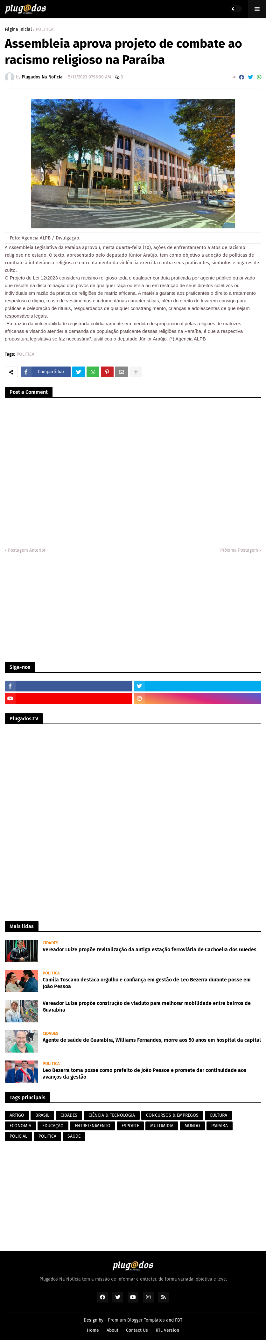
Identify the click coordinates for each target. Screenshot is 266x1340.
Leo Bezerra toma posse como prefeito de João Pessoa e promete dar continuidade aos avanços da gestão (144, 1073)
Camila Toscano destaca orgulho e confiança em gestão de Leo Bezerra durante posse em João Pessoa (147, 983)
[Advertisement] (133, 607)
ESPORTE (130, 1125)
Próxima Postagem (239, 550)
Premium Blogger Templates (136, 1320)
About (112, 1330)
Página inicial (18, 29)
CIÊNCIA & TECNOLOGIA (111, 1115)
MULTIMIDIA (161, 1125)
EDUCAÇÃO (53, 1125)
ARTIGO (17, 1115)
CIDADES (68, 1115)
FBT (178, 1320)
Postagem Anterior (27, 550)
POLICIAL (18, 1136)
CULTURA (218, 1115)
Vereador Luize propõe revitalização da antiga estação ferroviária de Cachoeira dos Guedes (149, 949)
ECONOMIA (20, 1125)
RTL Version (167, 1330)
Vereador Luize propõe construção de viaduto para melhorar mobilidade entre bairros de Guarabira (147, 1006)
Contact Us (137, 1330)
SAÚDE (73, 1136)
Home (93, 1330)
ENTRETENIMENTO (92, 1125)
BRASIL (42, 1115)
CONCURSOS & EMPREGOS (172, 1115)
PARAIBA (219, 1125)
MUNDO (192, 1125)
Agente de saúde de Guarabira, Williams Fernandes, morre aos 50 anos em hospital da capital (152, 1040)
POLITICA (44, 29)
